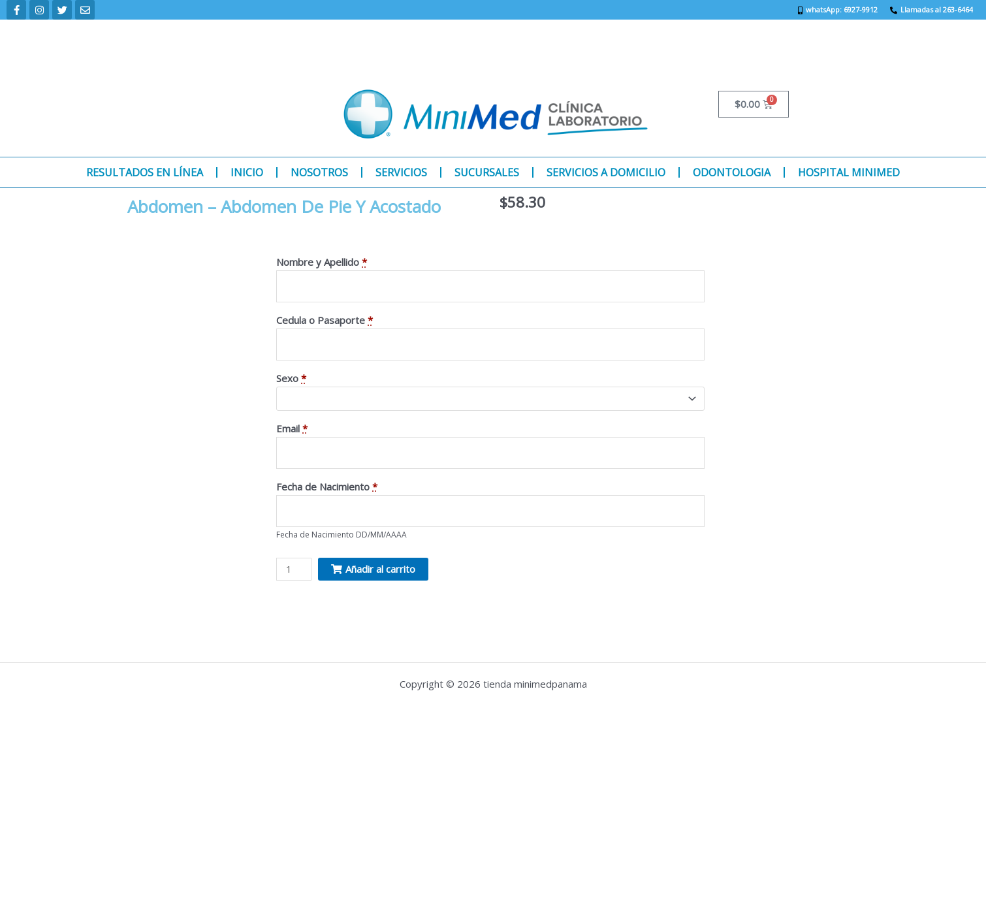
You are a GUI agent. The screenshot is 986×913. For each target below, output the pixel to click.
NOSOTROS (319, 172)
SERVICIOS (401, 172)
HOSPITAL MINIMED (849, 172)
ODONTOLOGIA (732, 172)
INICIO (247, 172)
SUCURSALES (486, 172)
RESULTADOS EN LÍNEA (144, 172)
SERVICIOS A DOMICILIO (606, 172)
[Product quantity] (293, 569)
